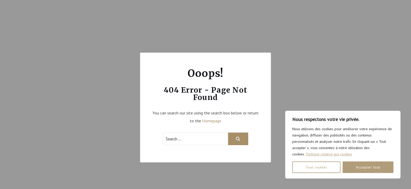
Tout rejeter (316, 167)
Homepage (211, 120)
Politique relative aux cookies (329, 154)
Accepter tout (368, 167)
